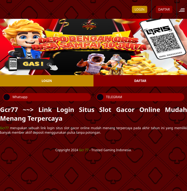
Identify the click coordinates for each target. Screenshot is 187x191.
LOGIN (139, 9)
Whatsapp (15, 97)
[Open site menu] (184, 9)
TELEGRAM (109, 97)
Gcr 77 (83, 150)
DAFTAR (164, 9)
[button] (183, 9)
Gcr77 (4, 128)
